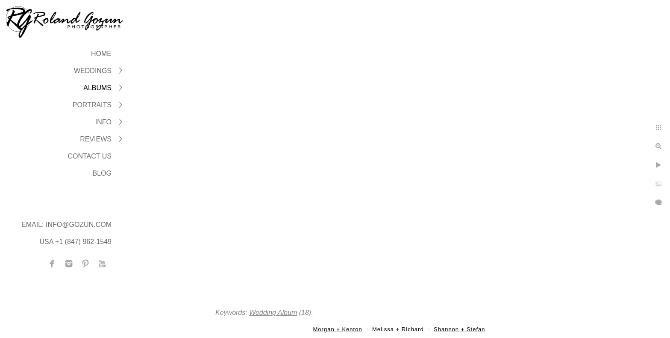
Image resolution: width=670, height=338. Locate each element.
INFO (103, 122)
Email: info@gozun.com (66, 224)
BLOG (102, 173)
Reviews (96, 139)
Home (101, 53)
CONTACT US (90, 156)
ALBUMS (97, 87)
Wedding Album (273, 312)
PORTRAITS (92, 105)
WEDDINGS (93, 70)
